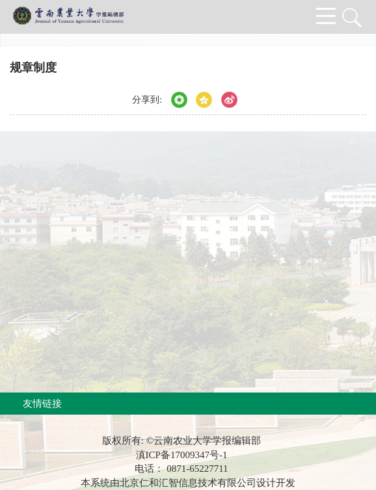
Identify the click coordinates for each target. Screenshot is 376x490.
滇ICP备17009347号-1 (182, 455)
